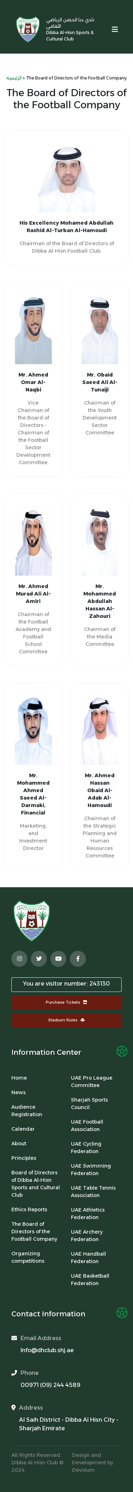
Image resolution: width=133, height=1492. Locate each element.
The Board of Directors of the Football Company (34, 1231)
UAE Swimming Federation (91, 1169)
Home (19, 1078)
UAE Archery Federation (86, 1236)
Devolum (83, 1470)
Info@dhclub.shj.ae (47, 1350)
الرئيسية (14, 78)
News (18, 1092)
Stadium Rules (66, 1019)
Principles (23, 1158)
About (18, 1143)
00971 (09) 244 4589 (51, 1385)
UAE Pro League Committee (91, 1081)
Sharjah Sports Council (89, 1103)
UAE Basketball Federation (90, 1280)
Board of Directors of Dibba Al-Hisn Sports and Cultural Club (35, 1183)
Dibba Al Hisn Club (35, 1462)
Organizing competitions (27, 1257)
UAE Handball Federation (88, 1258)
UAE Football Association (87, 1125)
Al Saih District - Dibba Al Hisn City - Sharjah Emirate (68, 1424)
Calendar (23, 1129)
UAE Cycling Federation (86, 1147)
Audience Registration (26, 1111)
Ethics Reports (29, 1209)
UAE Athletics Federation (88, 1214)
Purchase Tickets (66, 1002)
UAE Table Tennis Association (93, 1191)
